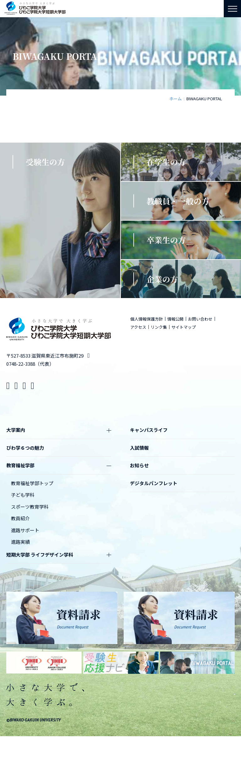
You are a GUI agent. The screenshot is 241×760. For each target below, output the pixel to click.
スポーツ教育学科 (30, 506)
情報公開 (175, 319)
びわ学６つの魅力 (25, 447)
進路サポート (25, 530)
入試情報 (139, 447)
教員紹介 (20, 518)
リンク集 (159, 327)
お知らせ (139, 465)
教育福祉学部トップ (32, 483)
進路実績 (20, 541)
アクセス (138, 327)
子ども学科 (23, 494)
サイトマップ (183, 327)
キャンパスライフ (149, 430)
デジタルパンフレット (153, 483)
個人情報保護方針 (146, 319)
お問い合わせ (200, 319)
